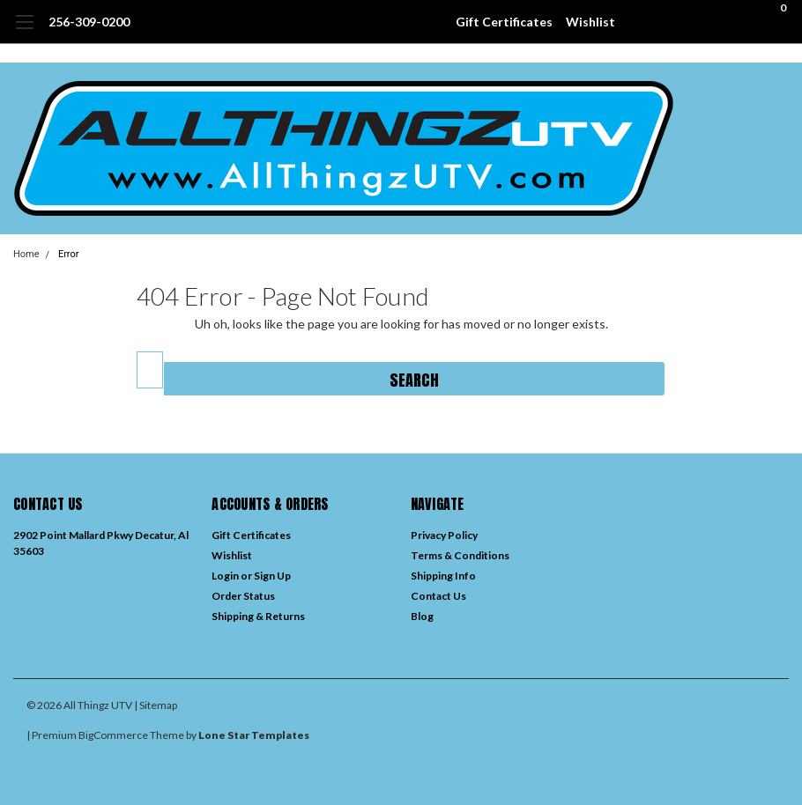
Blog (422, 616)
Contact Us (438, 595)
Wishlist (590, 21)
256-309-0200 (89, 21)
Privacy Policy (444, 535)
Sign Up (272, 575)
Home (26, 254)
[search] (685, 22)
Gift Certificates (504, 21)
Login (225, 575)
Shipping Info (443, 575)
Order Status (243, 595)
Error (68, 254)
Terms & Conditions (460, 555)
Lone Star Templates (253, 735)
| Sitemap (155, 705)
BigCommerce (113, 735)
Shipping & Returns (258, 616)
